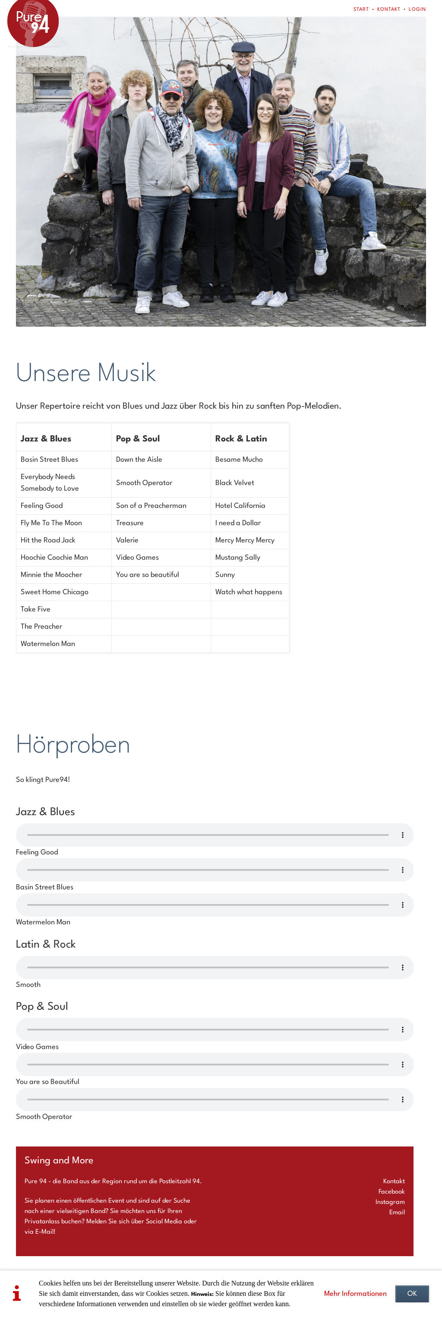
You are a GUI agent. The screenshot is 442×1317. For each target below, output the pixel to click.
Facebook (392, 1192)
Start (361, 9)
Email (397, 1213)
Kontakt (389, 9)
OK (412, 1294)
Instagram (390, 1202)
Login (417, 9)
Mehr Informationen (355, 1294)
